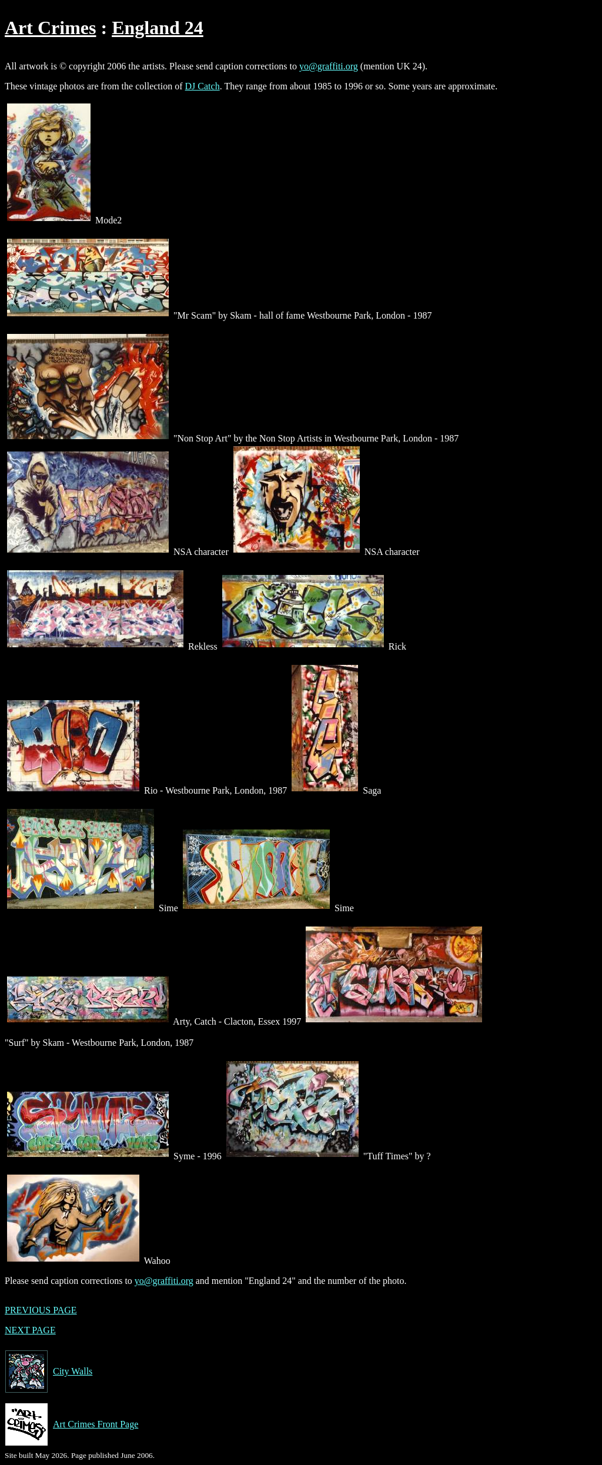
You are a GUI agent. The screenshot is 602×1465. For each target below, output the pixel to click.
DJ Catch (202, 86)
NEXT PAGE (30, 1330)
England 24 (157, 27)
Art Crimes (50, 27)
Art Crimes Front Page (71, 1424)
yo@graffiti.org (328, 66)
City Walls (48, 1371)
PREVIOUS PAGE (41, 1310)
